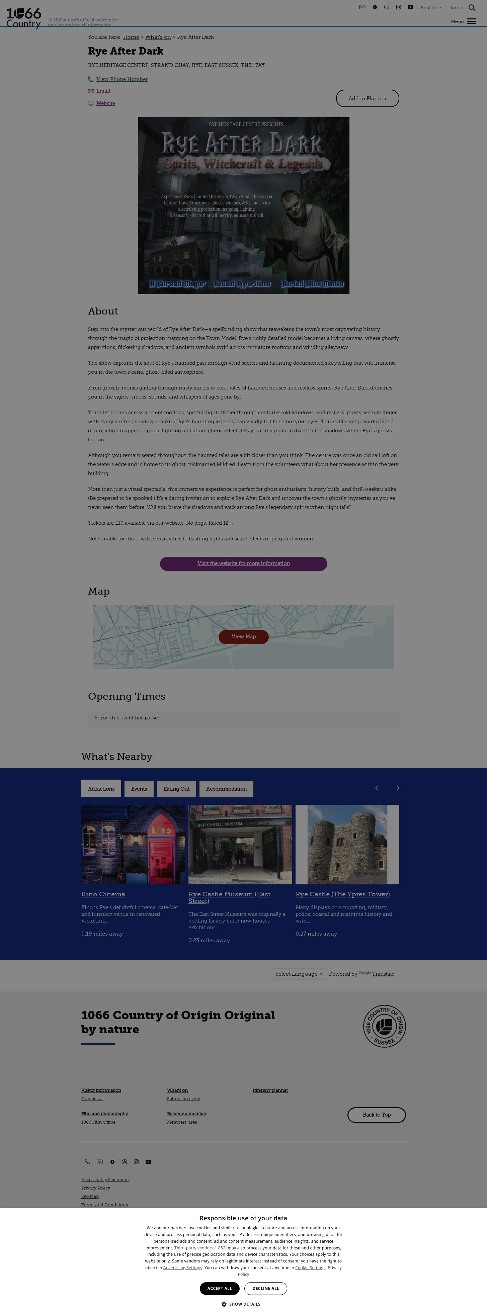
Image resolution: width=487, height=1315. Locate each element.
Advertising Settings (182, 1267)
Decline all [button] (265, 1288)
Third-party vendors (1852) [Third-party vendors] (200, 1248)
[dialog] (243, 1261)
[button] (244, 1303)
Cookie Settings (310, 1267)
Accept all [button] (220, 1288)
